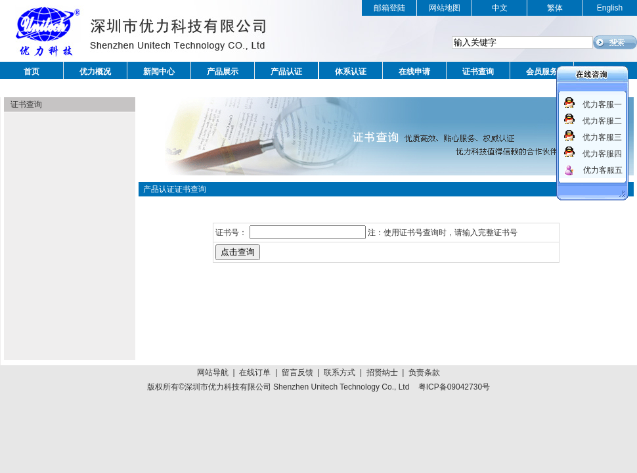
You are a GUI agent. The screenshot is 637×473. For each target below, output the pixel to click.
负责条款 (424, 372)
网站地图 (444, 7)
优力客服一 (602, 104)
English (610, 7)
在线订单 (255, 372)
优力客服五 (603, 170)
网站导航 (213, 372)
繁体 (555, 7)
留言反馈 (297, 372)
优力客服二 (602, 120)
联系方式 (339, 372)
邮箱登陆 (389, 7)
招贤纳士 (382, 372)
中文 (500, 7)
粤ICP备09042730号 (454, 387)
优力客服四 (602, 153)
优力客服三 (602, 137)
